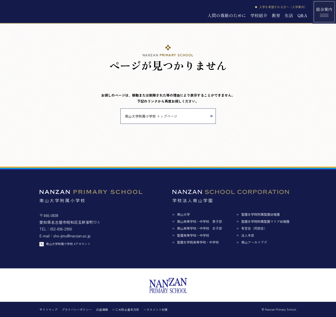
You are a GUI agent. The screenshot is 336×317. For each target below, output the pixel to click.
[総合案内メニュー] (324, 12)
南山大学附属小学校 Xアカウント (68, 244)
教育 (276, 15)
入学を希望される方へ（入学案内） (283, 7)
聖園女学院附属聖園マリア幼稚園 (265, 221)
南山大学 (183, 214)
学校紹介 (258, 15)
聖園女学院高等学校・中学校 (198, 242)
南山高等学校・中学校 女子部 (199, 228)
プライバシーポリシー (77, 309)
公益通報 (102, 309)
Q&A (302, 15)
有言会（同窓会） (254, 228)
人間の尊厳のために (226, 15)
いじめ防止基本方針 (125, 309)
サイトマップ (48, 309)
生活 (289, 15)
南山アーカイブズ (254, 242)
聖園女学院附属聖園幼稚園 (260, 214)
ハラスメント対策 (156, 309)
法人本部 (247, 235)
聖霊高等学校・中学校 (193, 235)
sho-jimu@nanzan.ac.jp (72, 235)
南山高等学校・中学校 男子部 (199, 221)
